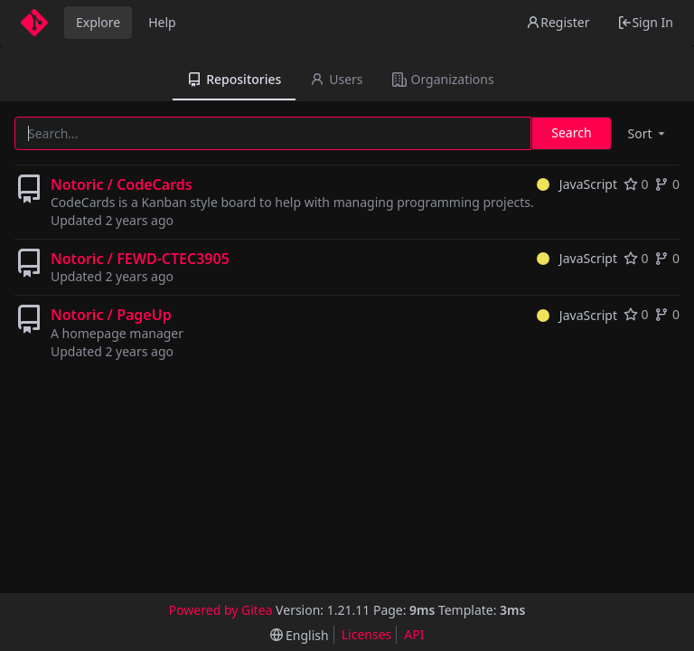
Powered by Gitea (221, 609)
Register (557, 22)
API (414, 634)
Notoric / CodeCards (121, 184)
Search (571, 132)
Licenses (367, 634)
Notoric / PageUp (111, 315)
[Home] (34, 22)
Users (336, 79)
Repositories (234, 79)
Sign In (645, 22)
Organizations (443, 79)
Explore (98, 22)
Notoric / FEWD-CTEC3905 (140, 259)
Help (162, 22)
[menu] (648, 133)
